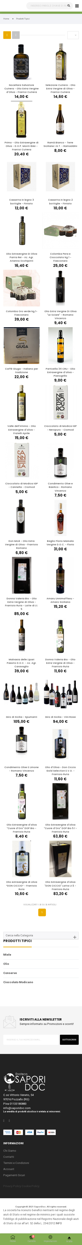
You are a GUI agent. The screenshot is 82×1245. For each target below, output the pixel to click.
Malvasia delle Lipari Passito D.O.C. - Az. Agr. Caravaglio (22, 663)
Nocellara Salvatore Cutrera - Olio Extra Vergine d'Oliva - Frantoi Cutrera (21, 88)
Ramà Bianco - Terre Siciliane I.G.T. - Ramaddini (60, 144)
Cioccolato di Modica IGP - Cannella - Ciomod (21, 485)
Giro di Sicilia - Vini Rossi (60, 717)
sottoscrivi (69, 1040)
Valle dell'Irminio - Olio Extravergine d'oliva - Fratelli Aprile (21, 429)
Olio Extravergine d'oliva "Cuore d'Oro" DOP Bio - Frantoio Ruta (22, 828)
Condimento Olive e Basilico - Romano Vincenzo (60, 487)
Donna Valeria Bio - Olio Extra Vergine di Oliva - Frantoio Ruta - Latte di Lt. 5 (21, 604)
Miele (7, 954)
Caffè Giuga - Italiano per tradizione (21, 370)
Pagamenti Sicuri (14, 1175)
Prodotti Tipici (17, 941)
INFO (59, 1223)
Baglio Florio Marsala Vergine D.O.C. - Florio (60, 542)
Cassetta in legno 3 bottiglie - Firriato (21, 201)
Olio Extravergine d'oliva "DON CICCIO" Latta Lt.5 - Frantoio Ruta (60, 885)
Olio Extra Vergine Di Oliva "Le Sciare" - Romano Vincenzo (60, 315)
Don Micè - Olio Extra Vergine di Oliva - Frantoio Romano (21, 544)
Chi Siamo (9, 1150)
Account (8, 1169)
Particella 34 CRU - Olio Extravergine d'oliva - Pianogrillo (60, 372)
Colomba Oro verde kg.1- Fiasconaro (21, 313)
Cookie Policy (30, 1186)
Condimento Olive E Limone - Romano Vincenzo (21, 769)
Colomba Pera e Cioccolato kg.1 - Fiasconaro (60, 257)
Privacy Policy (12, 1186)
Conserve (10, 973)
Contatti (8, 1156)
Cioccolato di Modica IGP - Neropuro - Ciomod (60, 427)
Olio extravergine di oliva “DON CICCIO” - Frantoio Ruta (21, 885)
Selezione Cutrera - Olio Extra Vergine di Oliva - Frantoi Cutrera (60, 88)
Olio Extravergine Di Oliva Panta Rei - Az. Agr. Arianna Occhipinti (21, 257)
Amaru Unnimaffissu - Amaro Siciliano (60, 600)
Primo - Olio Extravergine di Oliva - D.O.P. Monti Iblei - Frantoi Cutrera (21, 146)
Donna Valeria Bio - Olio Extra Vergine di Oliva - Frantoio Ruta (60, 663)
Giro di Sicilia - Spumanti (21, 717)
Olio (6, 963)
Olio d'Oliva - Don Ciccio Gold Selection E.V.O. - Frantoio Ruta (60, 771)
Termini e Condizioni (16, 1163)
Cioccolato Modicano (18, 982)
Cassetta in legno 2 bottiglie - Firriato (60, 201)
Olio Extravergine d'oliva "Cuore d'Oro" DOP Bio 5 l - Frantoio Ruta (60, 828)
